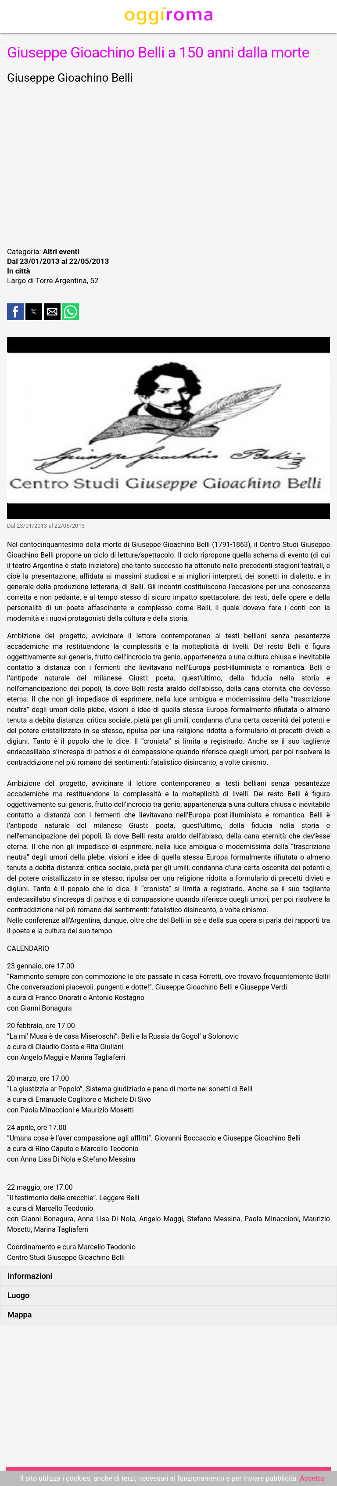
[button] (15, 311)
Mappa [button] (19, 1314)
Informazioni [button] (29, 1276)
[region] (168, 164)
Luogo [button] (18, 1295)
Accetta (312, 1478)
